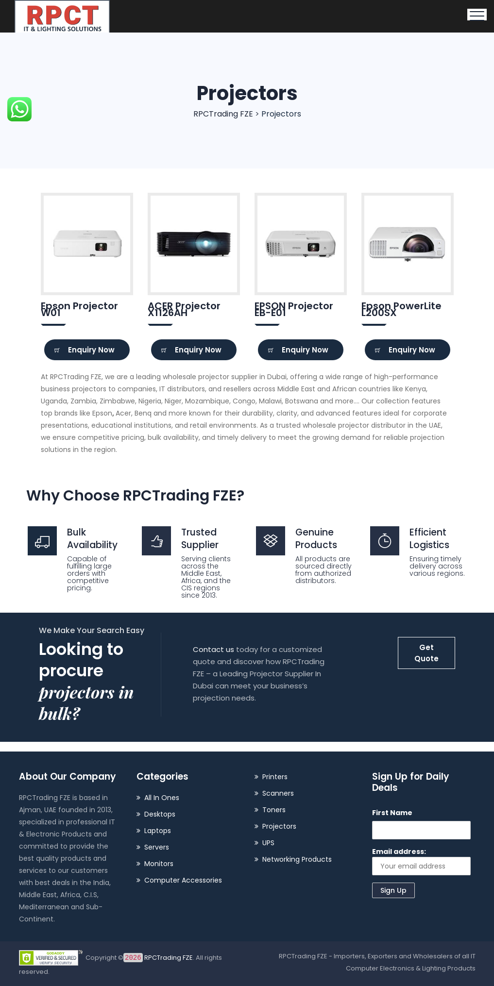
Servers (156, 847)
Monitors (158, 864)
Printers (275, 777)
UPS (268, 843)
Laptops (157, 831)
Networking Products (297, 859)
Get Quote (426, 653)
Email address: (421, 861)
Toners (274, 810)
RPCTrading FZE (158, 957)
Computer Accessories (183, 880)
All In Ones (161, 797)
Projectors (279, 826)
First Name (392, 813)
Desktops (159, 814)
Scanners (278, 793)
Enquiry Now (84, 350)
